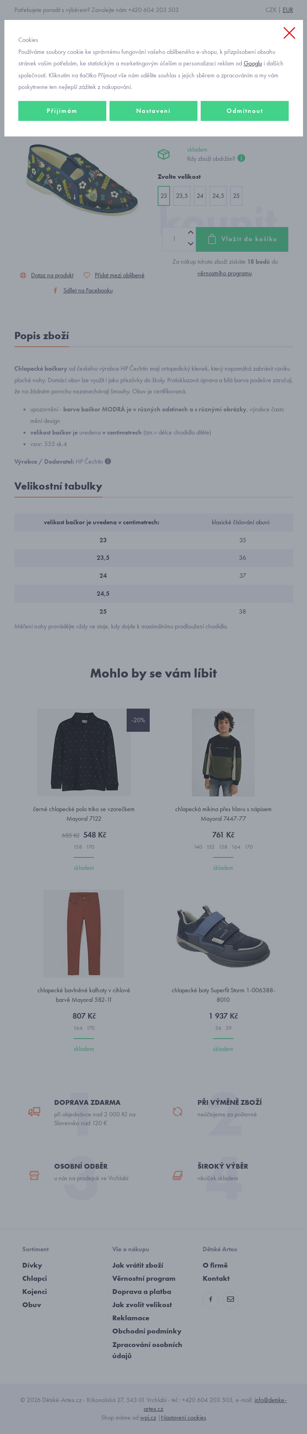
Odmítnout (245, 111)
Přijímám (62, 111)
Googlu (253, 63)
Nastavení (153, 111)
